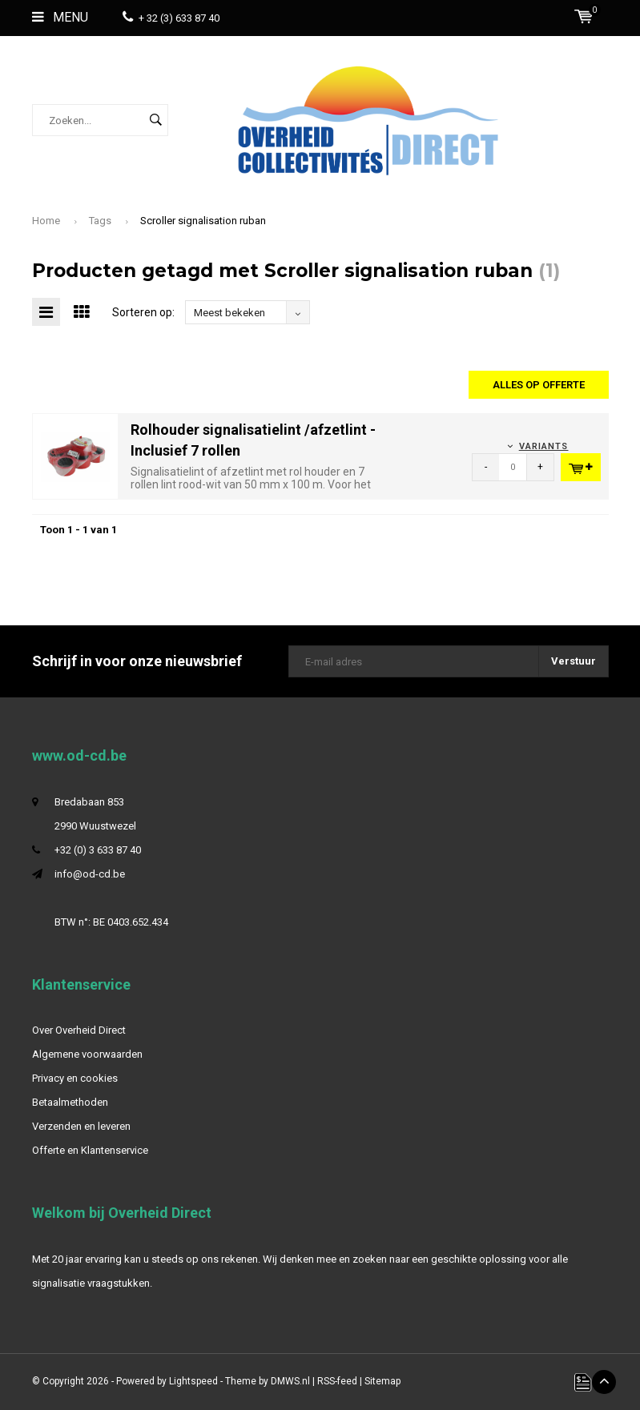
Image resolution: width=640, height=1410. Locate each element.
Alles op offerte (539, 385)
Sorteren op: (143, 312)
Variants (544, 446)
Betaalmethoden (70, 1102)
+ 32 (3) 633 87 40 (171, 18)
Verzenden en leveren (81, 1126)
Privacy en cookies (75, 1078)
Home (46, 221)
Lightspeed (193, 1381)
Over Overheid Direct (79, 1030)
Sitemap (382, 1381)
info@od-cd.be (89, 874)
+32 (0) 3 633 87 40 (97, 850)
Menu (60, 17)
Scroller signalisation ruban (203, 221)
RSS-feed (337, 1381)
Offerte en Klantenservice (90, 1150)
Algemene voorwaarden (87, 1054)
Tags (100, 221)
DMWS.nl (290, 1381)
